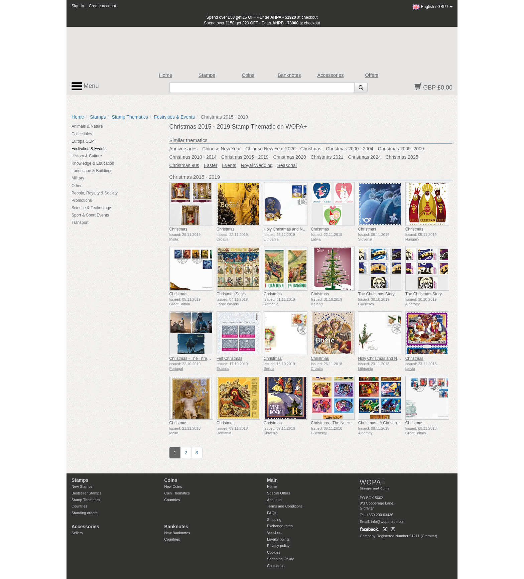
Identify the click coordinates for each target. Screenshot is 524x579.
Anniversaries (183, 148)
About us (274, 500)
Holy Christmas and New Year (290, 229)
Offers (371, 75)
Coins (248, 75)
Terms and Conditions (284, 506)
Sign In (78, 6)
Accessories (330, 75)
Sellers (77, 533)
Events (229, 165)
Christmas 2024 (364, 157)
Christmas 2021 (327, 157)
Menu (85, 86)
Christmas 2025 (401, 157)
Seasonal (287, 165)
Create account (102, 6)
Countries (79, 506)
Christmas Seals (231, 294)
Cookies (273, 552)
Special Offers (278, 493)
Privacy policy (278, 546)
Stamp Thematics (130, 117)
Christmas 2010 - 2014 (193, 157)
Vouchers (274, 533)
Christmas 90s (184, 165)
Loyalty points (278, 539)
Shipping (274, 520)
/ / (432, 6)
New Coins (173, 486)
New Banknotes (177, 533)
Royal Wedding (257, 165)
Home (165, 75)
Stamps (207, 75)
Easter (210, 165)
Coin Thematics (177, 493)
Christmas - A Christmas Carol (385, 423)
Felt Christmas (229, 358)
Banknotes (289, 75)
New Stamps (82, 486)
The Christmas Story (376, 294)
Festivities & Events (174, 117)
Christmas (310, 148)
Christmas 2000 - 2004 (349, 148)
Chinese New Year (221, 148)
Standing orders (85, 513)
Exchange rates (279, 526)
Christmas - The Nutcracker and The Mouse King (354, 423)
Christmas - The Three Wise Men (198, 358)
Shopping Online (280, 559)
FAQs (271, 513)
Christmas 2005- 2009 (401, 148)
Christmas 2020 (289, 157)
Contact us (276, 566)
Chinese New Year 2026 (270, 148)
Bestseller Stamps (86, 493)
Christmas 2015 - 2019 (245, 157)
